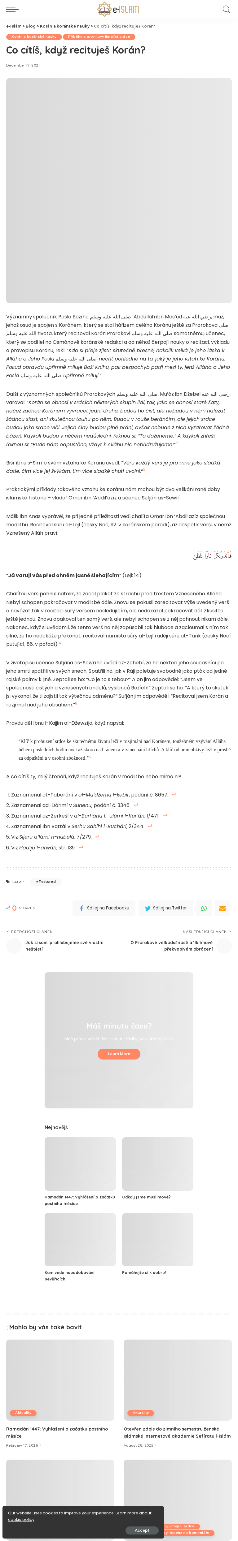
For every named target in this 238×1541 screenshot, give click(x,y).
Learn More (119, 1054)
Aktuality (24, 1413)
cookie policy (24, 1516)
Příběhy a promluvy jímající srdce (103, 37)
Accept (75, 1527)
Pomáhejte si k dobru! (146, 1272)
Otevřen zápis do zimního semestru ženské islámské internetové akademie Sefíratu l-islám (175, 1436)
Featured (47, 882)
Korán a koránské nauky (35, 37)
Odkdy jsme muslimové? (149, 1197)
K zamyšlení (145, 1526)
